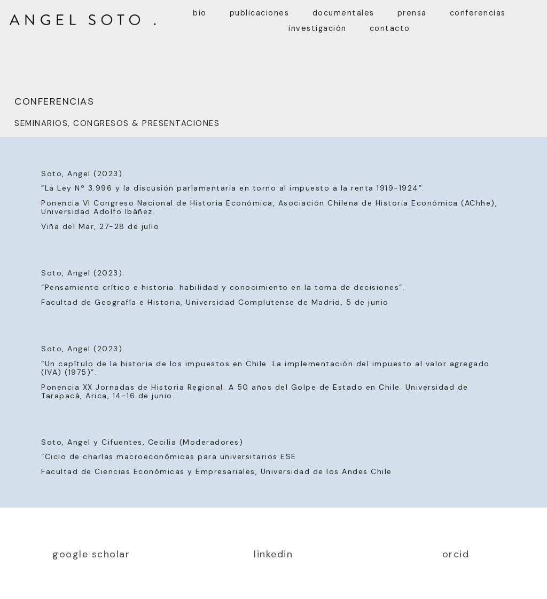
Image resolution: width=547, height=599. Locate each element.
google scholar (91, 554)
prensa (412, 13)
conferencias (478, 13)
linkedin (273, 554)
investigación (317, 28)
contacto (390, 28)
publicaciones (260, 13)
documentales (343, 13)
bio (200, 13)
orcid (456, 554)
